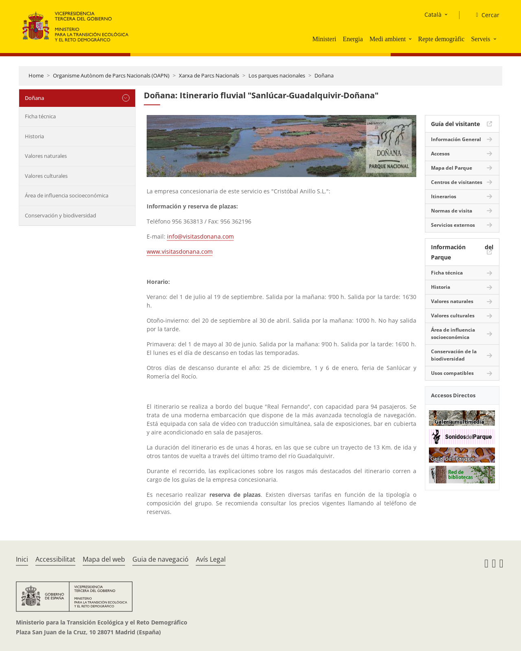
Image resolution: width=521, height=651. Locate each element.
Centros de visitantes (456, 182)
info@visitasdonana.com (200, 236)
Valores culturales (46, 175)
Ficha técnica (40, 116)
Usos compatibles (452, 373)
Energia (353, 38)
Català (433, 14)
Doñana (324, 75)
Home (36, 75)
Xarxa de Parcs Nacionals (209, 75)
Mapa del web (104, 559)
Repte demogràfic (441, 38)
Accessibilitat (55, 559)
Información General (456, 139)
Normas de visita (451, 210)
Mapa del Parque (451, 167)
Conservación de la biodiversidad (454, 355)
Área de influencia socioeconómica (66, 195)
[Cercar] (484, 15)
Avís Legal (211, 559)
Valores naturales (46, 155)
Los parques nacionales (276, 75)
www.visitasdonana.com (180, 251)
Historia (34, 136)
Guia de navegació (160, 559)
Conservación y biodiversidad (60, 215)
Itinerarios (443, 196)
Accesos (440, 153)
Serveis (480, 38)
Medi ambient (387, 38)
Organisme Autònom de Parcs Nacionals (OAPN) (111, 75)
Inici (22, 559)
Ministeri (324, 38)
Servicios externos (453, 224)
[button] (411, 38)
